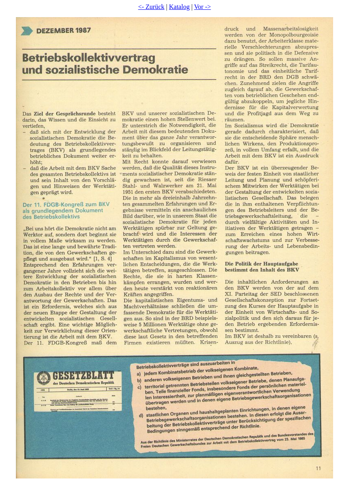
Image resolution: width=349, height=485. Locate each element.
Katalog (179, 6)
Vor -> (202, 6)
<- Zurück (151, 6)
